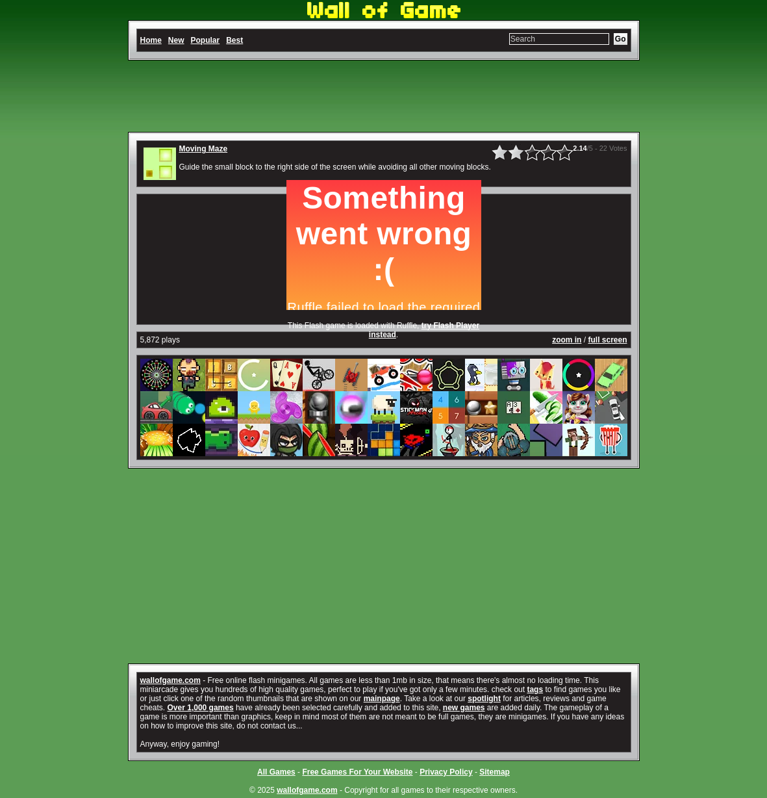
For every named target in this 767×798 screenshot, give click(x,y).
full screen (607, 339)
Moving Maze (203, 148)
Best (234, 40)
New (176, 40)
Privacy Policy (446, 772)
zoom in (566, 339)
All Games (276, 772)
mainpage (382, 698)
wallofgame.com (170, 680)
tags (535, 689)
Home (151, 40)
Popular (205, 40)
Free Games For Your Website (357, 772)
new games (464, 707)
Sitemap (494, 772)
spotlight (484, 698)
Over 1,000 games (201, 707)
